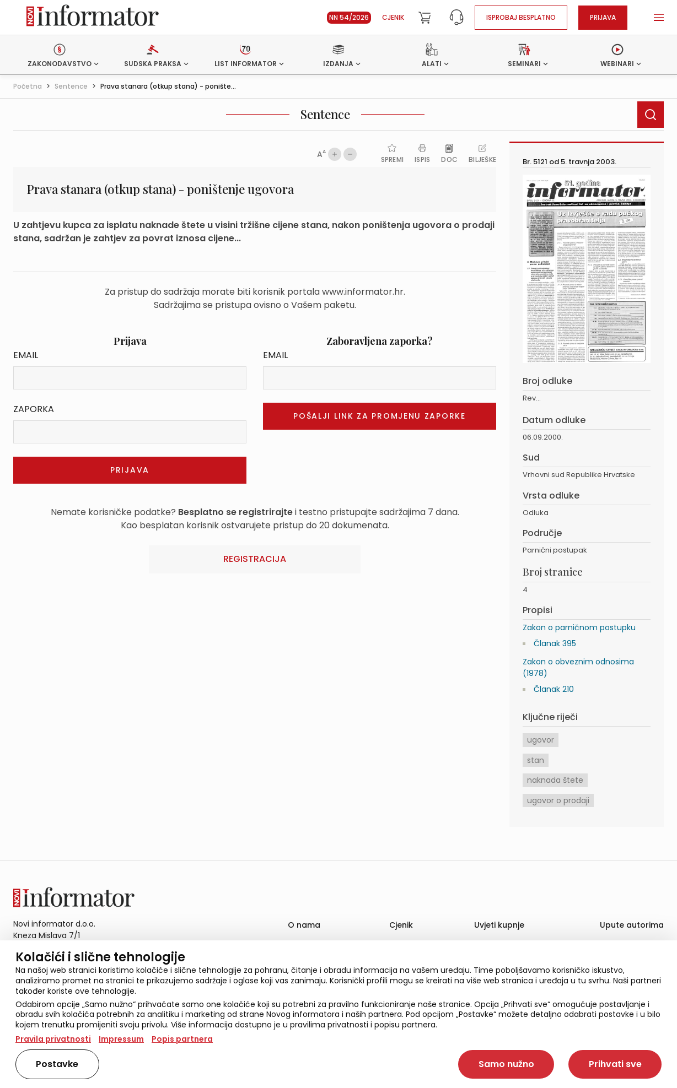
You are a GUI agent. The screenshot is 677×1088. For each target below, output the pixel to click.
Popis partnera (182, 1038)
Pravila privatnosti (53, 1038)
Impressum (121, 1038)
